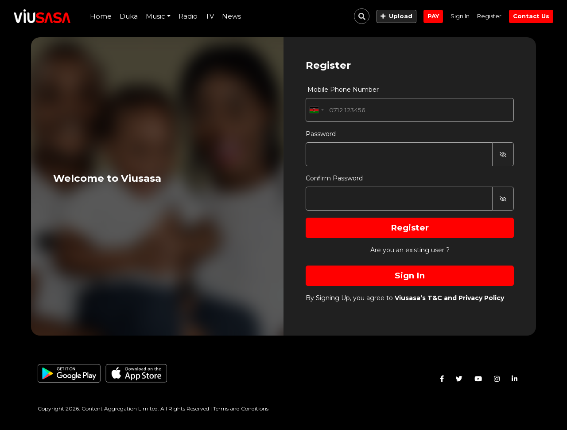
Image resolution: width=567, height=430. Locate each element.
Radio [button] (188, 16)
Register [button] (489, 16)
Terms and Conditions (240, 408)
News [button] (231, 16)
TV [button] (210, 16)
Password (321, 134)
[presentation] (101, 16)
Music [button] (155, 16)
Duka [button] (129, 16)
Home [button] (101, 16)
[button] (396, 16)
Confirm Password (334, 178)
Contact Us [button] (531, 16)
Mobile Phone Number (342, 90)
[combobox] (316, 109)
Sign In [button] (460, 16)
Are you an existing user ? (410, 250)
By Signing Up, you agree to (405, 298)
